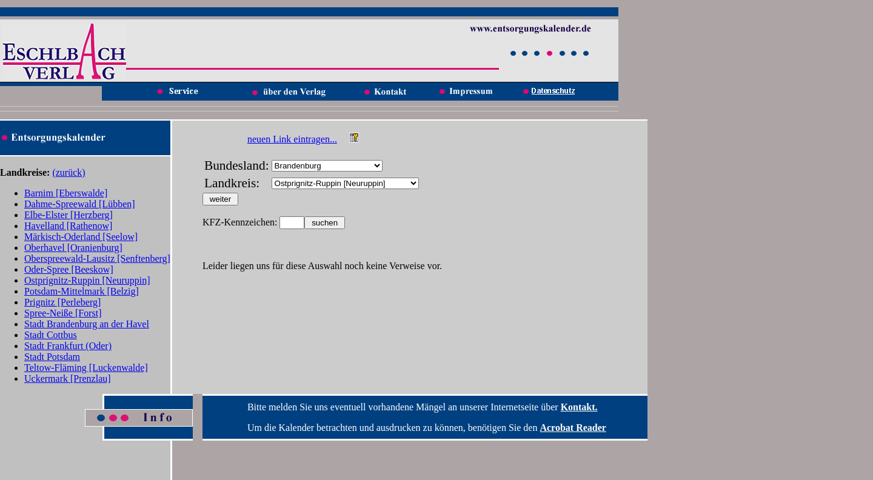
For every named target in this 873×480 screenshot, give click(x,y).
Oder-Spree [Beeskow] (68, 269)
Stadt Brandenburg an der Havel (86, 324)
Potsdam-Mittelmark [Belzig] (81, 291)
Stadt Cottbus (50, 335)
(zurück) (68, 172)
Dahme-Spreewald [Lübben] (79, 204)
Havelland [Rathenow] (68, 226)
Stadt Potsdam (52, 357)
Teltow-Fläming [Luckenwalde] (86, 367)
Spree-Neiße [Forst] (63, 313)
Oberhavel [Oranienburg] (73, 247)
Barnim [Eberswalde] (65, 193)
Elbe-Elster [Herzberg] (68, 215)
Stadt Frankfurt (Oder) (68, 346)
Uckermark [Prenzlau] (67, 378)
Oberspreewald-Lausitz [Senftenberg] (97, 258)
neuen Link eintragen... (292, 139)
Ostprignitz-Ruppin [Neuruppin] (87, 280)
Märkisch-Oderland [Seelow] (81, 237)
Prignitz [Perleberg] (62, 302)
